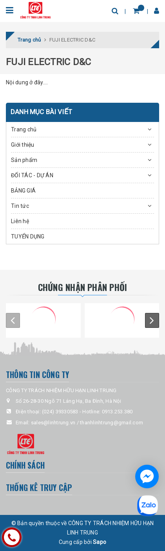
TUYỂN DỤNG (28, 236)
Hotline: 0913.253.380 (107, 412)
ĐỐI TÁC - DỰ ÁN (32, 175)
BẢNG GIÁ (23, 190)
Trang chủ (23, 129)
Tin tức (20, 206)
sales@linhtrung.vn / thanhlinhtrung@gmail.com (87, 423)
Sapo (99, 542)
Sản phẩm (24, 160)
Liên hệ (20, 221)
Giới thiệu (22, 145)
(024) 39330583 (60, 412)
